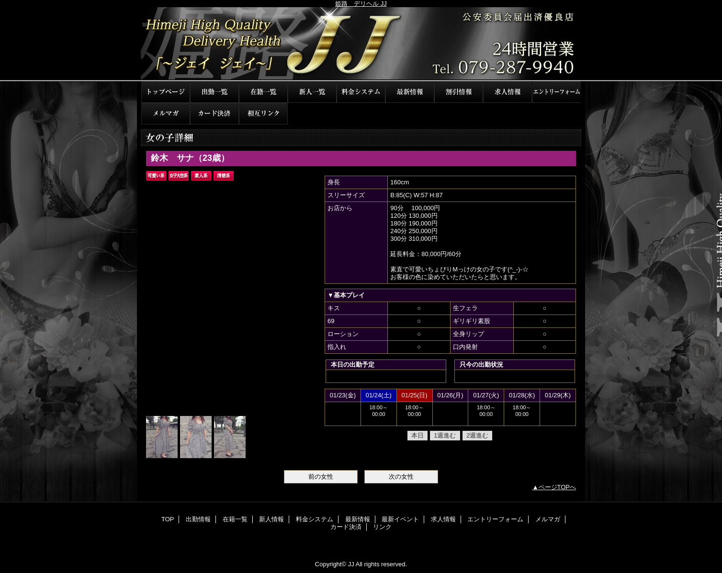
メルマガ (165, 113)
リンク (263, 113)
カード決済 (214, 113)
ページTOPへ (557, 487)
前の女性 (320, 476)
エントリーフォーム (556, 92)
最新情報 (409, 92)
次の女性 (401, 476)
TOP (165, 92)
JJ (361, 44)
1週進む (445, 435)
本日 (417, 435)
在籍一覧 (263, 92)
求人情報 (507, 92)
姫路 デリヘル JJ (361, 3)
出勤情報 (214, 92)
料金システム (361, 92)
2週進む (477, 435)
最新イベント (458, 92)
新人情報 (312, 92)
